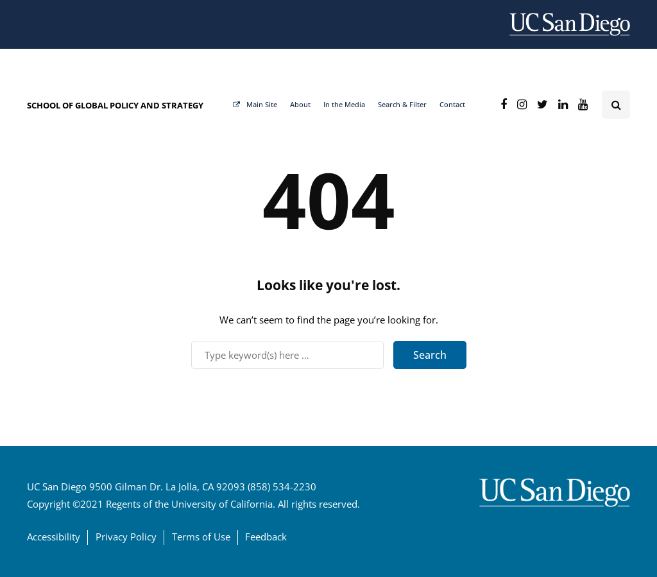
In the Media (344, 104)
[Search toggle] (616, 104)
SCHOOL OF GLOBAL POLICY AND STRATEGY (115, 105)
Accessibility (53, 536)
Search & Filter (402, 104)
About (300, 104)
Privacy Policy (126, 536)
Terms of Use (201, 536)
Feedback (266, 536)
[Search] (287, 355)
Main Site (255, 104)
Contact (452, 104)
